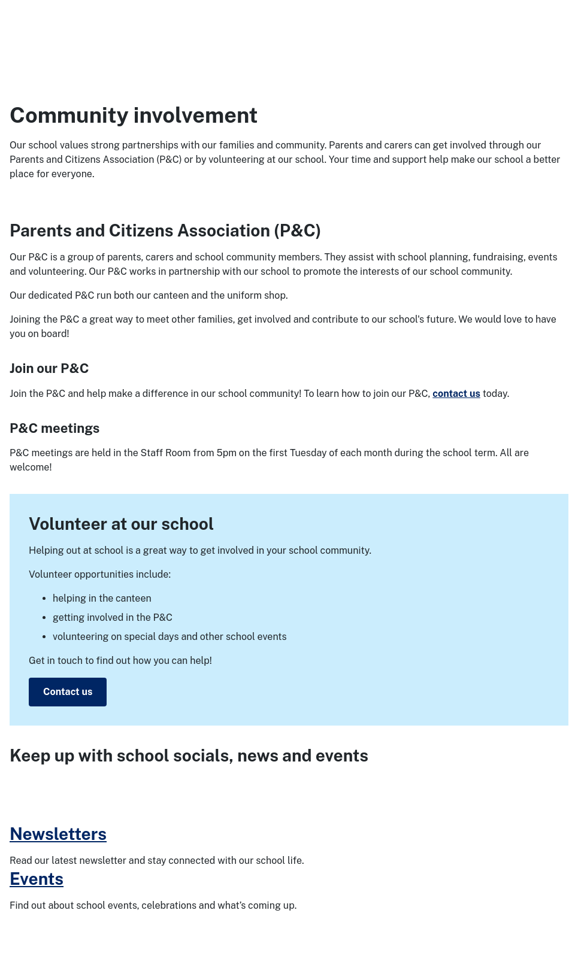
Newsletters (58, 834)
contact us (456, 393)
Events (36, 878)
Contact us (67, 691)
